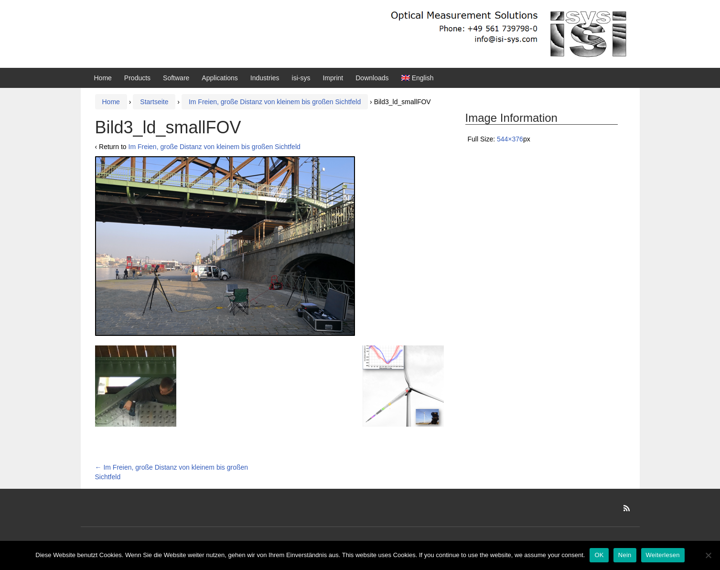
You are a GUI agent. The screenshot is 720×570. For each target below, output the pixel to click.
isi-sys (301, 78)
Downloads (371, 78)
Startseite (154, 102)
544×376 (510, 139)
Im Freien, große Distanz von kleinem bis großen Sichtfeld (275, 102)
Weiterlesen (663, 555)
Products (137, 78)
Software (176, 78)
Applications (220, 78)
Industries (264, 78)
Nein (625, 555)
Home (103, 78)
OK (598, 555)
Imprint (332, 78)
